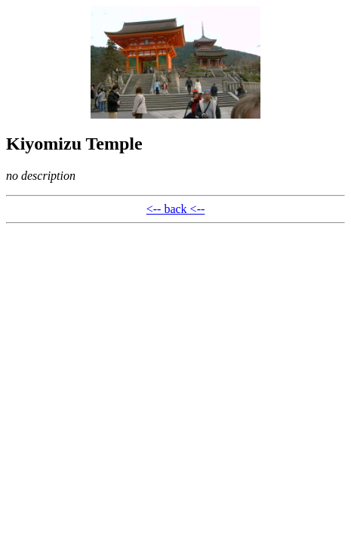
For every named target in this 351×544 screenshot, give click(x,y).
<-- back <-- (175, 208)
